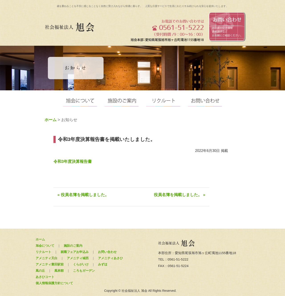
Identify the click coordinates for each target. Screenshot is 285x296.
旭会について (45, 245)
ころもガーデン (84, 270)
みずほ (102, 264)
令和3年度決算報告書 (72, 161)
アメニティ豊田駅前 (50, 264)
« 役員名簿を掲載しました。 (83, 195)
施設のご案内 (73, 245)
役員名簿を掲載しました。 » (179, 195)
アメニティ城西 (78, 258)
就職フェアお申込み (75, 252)
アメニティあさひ (110, 258)
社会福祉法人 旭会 (70, 27)
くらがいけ (81, 264)
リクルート (43, 252)
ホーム (51, 120)
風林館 (59, 270)
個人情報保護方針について (54, 283)
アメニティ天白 (46, 258)
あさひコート (45, 277)
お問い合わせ (107, 252)
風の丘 (40, 270)
